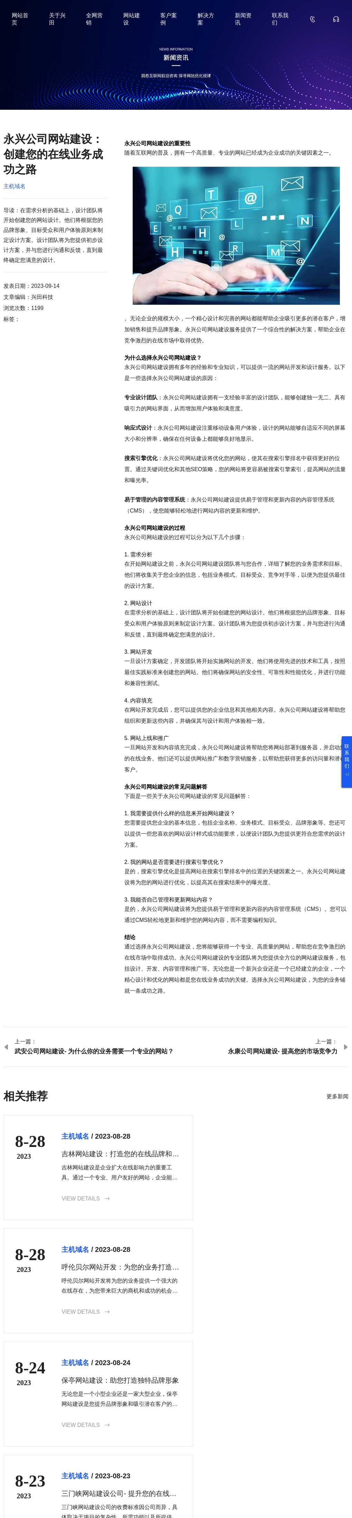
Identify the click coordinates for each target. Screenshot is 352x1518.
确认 (337, 1449)
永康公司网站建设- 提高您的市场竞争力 (282, 1051)
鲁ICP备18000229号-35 (123, 1502)
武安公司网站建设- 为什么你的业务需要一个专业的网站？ (94, 1051)
